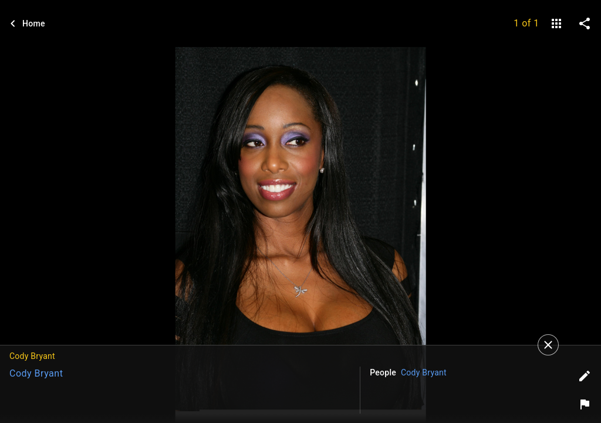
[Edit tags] (584, 376)
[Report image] (584, 404)
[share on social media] (584, 23)
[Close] (548, 344)
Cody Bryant (36, 373)
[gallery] (556, 23)
